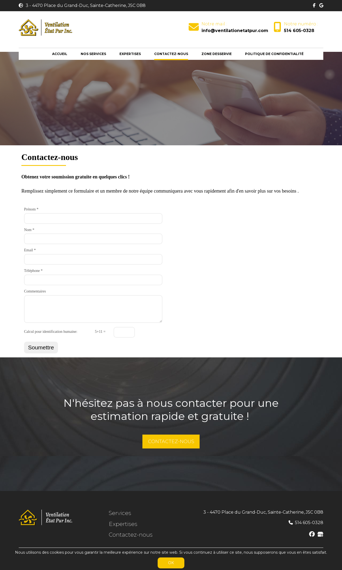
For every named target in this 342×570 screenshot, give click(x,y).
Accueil (59, 54)
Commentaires (35, 291)
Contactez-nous (171, 54)
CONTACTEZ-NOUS (171, 441)
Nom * (29, 230)
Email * (30, 250)
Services (120, 513)
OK (171, 562)
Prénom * (31, 209)
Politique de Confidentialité (274, 54)
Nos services (93, 54)
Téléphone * (33, 271)
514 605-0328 (299, 30)
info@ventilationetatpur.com (234, 30)
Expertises (130, 54)
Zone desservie (216, 54)
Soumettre (41, 347)
